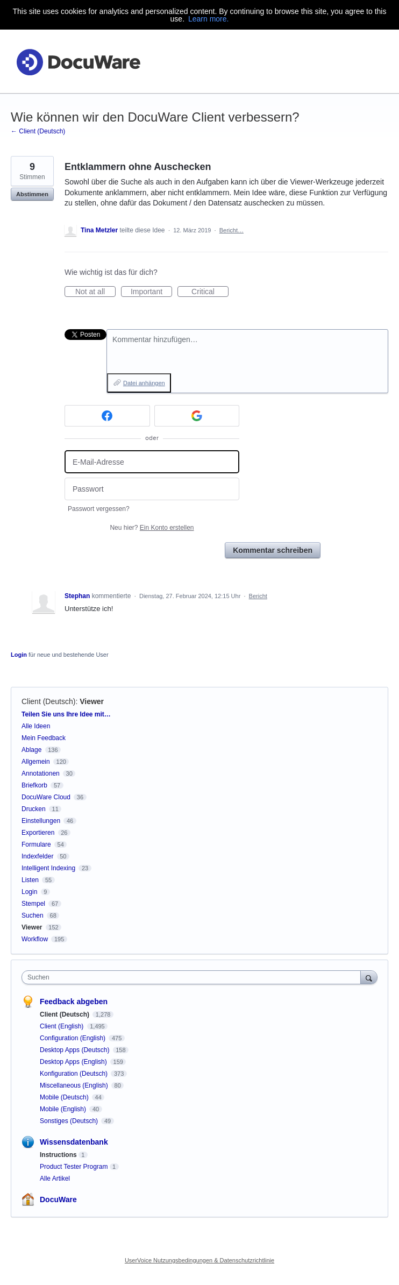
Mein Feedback (44, 738)
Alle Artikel (55, 1178)
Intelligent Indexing (48, 868)
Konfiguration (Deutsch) (74, 1073)
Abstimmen (32, 194)
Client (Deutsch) (48, 701)
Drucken (34, 809)
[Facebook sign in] (107, 416)
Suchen (33, 915)
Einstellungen (41, 821)
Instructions (58, 1155)
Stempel (33, 903)
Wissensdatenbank (74, 1142)
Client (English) (63, 1026)
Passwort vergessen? (99, 509)
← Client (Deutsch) (38, 131)
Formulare (36, 844)
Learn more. (208, 19)
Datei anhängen (144, 383)
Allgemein (36, 761)
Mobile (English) (64, 1109)
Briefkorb (34, 785)
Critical (210, 292)
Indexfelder (37, 856)
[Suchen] (368, 977)
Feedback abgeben (74, 1001)
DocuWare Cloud (46, 797)
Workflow (35, 939)
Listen (30, 880)
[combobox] (193, 977)
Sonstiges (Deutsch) (69, 1121)
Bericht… (231, 230)
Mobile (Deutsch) (65, 1097)
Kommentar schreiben (272, 550)
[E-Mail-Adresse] (152, 461)
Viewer (92, 701)
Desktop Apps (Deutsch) (75, 1050)
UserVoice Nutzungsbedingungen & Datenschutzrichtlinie (199, 1260)
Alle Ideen (36, 726)
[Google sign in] (197, 416)
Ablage (31, 750)
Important (151, 292)
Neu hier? (152, 527)
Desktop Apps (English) (74, 1062)
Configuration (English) (73, 1038)
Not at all (95, 292)
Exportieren (38, 832)
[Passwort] (152, 489)
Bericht (258, 596)
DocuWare (58, 1199)
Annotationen (41, 773)
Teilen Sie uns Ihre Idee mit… (66, 714)
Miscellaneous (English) (75, 1085)
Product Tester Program (74, 1166)
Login (19, 654)
